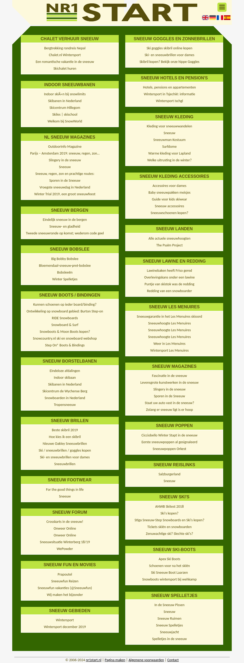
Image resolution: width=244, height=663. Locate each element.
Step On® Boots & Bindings (65, 345)
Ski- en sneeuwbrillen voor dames (65, 457)
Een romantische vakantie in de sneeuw (65, 62)
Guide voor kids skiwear (169, 199)
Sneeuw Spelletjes (169, 625)
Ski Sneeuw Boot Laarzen (169, 572)
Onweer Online (65, 528)
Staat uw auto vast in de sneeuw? (169, 403)
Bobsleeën (64, 272)
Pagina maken (115, 660)
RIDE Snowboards (65, 318)
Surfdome (169, 146)
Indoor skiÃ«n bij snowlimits (65, 94)
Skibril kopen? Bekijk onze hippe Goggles (169, 62)
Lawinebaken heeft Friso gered (169, 270)
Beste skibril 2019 (65, 430)
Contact (173, 660)
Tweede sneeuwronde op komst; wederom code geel (65, 233)
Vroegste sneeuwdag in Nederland (65, 187)
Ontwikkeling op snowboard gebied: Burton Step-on (65, 311)
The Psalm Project (169, 245)
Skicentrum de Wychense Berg (64, 391)
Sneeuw (65, 167)
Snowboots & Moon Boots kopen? (65, 331)
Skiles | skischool (64, 114)
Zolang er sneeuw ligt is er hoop (169, 409)
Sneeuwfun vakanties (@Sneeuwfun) (65, 588)
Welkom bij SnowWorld (65, 121)
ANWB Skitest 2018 (169, 506)
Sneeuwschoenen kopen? (169, 213)
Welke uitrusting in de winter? (169, 160)
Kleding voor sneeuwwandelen (169, 126)
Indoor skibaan (65, 377)
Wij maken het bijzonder (65, 595)
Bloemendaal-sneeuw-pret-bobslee (65, 265)
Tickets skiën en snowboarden (169, 527)
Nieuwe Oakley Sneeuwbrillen (65, 443)
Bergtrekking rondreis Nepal (65, 48)
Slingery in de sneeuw (65, 160)
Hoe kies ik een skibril (65, 437)
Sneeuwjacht (169, 632)
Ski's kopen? (169, 513)
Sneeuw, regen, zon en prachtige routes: (65, 173)
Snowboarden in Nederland (65, 398)
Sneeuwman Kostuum (169, 140)
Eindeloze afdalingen (65, 371)
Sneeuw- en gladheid (64, 226)
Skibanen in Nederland (65, 101)
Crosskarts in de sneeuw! (64, 521)
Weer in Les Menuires (169, 343)
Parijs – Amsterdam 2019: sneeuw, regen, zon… (65, 153)
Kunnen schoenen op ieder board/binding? (65, 304)
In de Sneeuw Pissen (169, 605)
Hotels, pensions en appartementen (169, 87)
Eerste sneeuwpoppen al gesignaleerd (169, 442)
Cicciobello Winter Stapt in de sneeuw (169, 435)
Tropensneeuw (65, 404)
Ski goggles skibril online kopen (169, 48)
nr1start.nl (94, 660)
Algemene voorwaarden (146, 660)
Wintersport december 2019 (65, 627)
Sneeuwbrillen (64, 464)
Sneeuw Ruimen (170, 618)
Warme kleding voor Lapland (169, 153)
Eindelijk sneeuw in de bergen (65, 219)
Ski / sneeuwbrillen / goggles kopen (65, 450)
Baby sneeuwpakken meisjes (169, 192)
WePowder (65, 549)
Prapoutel (65, 574)
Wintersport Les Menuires (169, 350)
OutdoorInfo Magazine (65, 146)
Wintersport (65, 620)
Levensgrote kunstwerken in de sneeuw (169, 382)
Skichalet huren (64, 68)
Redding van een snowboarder (169, 291)
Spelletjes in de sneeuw (169, 639)
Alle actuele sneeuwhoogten (169, 238)
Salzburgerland (169, 474)
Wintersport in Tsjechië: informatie (169, 94)
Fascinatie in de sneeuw (169, 376)
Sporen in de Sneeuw (64, 180)
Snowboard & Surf (64, 325)
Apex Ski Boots (169, 559)
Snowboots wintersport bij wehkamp (169, 579)
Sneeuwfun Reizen (64, 581)
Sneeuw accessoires (169, 206)
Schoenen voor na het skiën (169, 566)
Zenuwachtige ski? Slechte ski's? (169, 533)
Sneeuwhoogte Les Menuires (169, 323)
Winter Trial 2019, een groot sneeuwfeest (64, 194)
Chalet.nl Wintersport (65, 55)
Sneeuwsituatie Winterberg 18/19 (65, 542)
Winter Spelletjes (64, 279)
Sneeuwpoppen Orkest (169, 449)
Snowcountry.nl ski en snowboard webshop (65, 338)
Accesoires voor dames (169, 185)
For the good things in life (65, 489)
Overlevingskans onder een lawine (169, 277)
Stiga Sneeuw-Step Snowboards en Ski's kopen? (169, 520)
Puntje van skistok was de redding (169, 284)
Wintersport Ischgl (169, 101)
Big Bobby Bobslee (65, 259)
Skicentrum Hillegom (64, 107)
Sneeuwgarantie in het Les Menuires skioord (169, 316)
